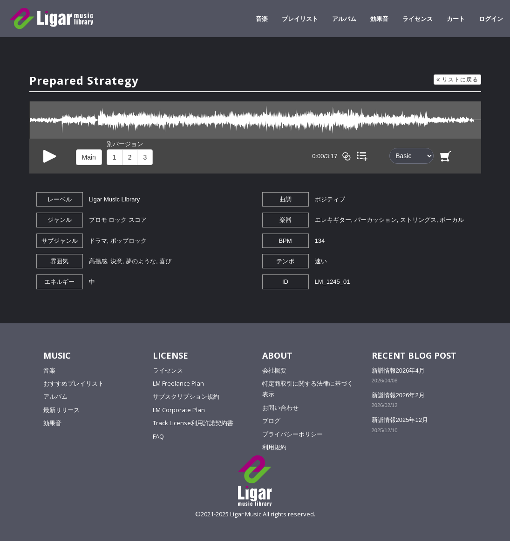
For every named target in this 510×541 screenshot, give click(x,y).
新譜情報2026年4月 (398, 370)
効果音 (379, 18)
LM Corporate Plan (179, 410)
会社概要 (274, 370)
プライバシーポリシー (292, 434)
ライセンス (417, 18)
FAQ (158, 436)
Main (89, 157)
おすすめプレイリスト (73, 383)
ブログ (271, 420)
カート (456, 18)
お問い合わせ (280, 407)
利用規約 (274, 447)
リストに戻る (457, 79)
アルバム (344, 18)
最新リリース (61, 410)
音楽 (262, 18)
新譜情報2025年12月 (400, 419)
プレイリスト (300, 18)
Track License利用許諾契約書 (193, 423)
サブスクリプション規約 (186, 396)
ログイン (491, 18)
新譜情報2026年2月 (398, 395)
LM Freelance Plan (178, 383)
